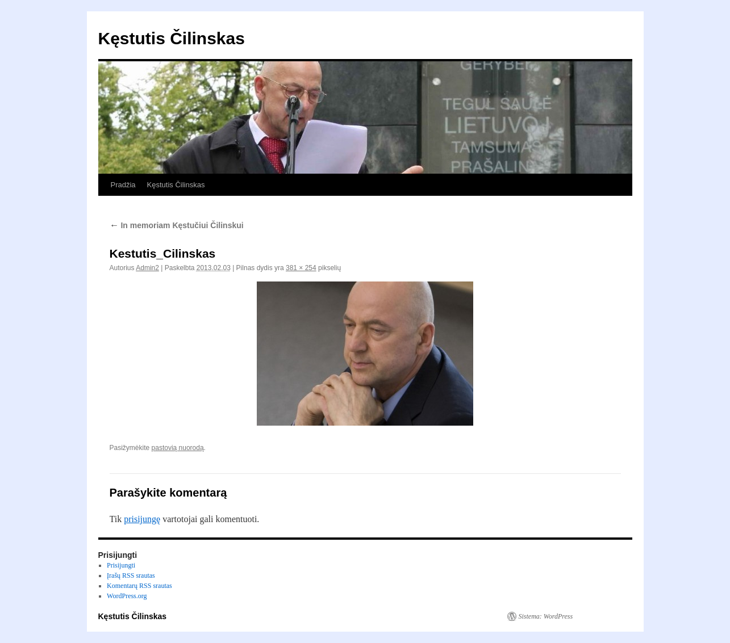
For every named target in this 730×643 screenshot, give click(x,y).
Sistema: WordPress (546, 616)
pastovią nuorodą (178, 448)
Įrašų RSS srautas (131, 575)
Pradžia (123, 184)
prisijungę (142, 519)
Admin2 (147, 268)
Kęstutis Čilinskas (171, 38)
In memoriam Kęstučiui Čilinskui (177, 225)
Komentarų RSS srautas (139, 586)
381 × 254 (301, 268)
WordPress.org (127, 596)
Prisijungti (121, 565)
